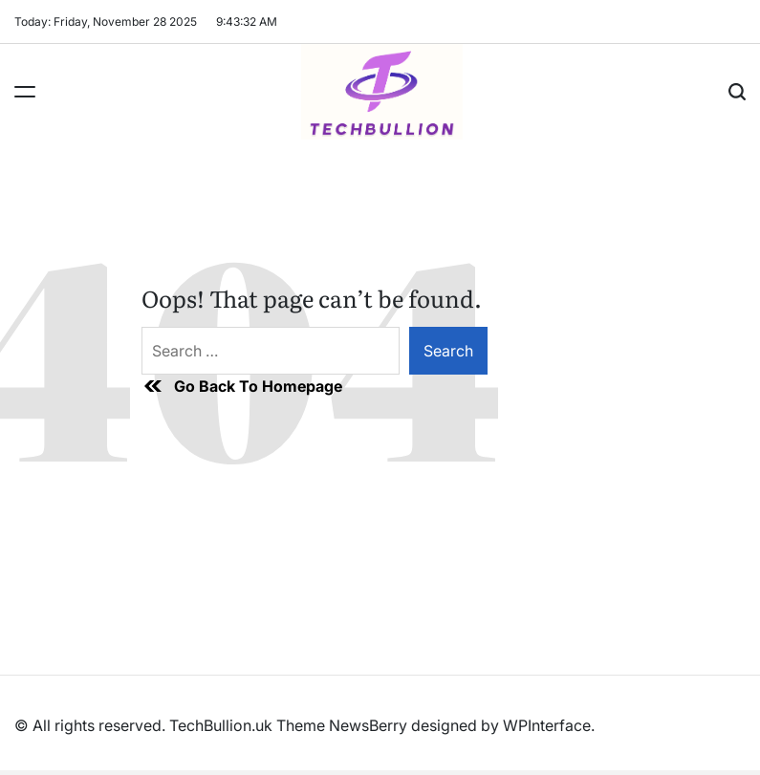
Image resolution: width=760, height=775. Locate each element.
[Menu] (24, 92)
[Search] (737, 92)
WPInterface (547, 725)
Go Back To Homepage (241, 386)
